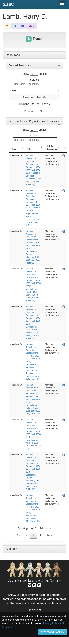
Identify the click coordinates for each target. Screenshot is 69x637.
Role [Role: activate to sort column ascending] (14, 93)
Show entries (34, 74)
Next (42, 113)
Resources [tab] (13, 55)
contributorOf (16, 158)
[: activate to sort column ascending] (57, 92)
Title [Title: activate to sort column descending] (25, 93)
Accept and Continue (53, 632)
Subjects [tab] (11, 551)
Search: (35, 82)
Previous (29, 113)
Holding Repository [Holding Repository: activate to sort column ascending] (45, 91)
